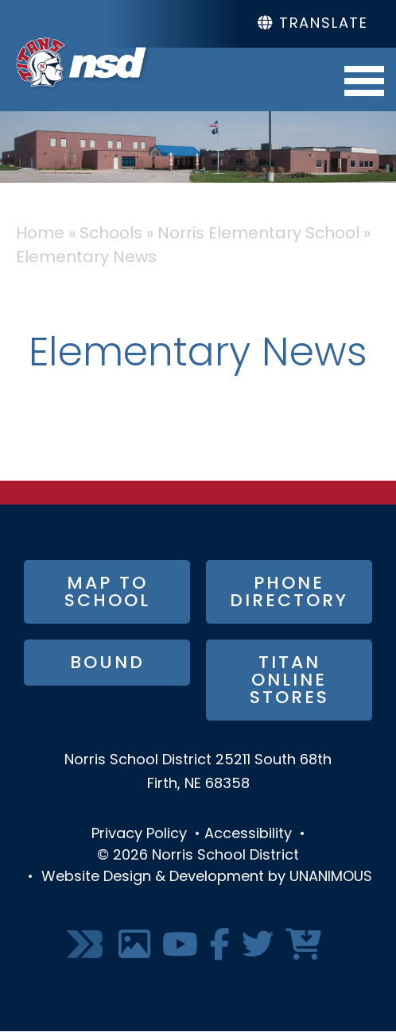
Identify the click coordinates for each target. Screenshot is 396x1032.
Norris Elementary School (258, 234)
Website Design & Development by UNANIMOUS (206, 877)
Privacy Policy (139, 834)
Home (40, 234)
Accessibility (248, 834)
